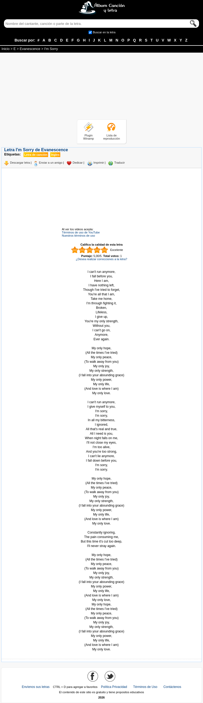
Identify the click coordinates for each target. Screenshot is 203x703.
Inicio (6, 49)
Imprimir (99, 162)
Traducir (119, 162)
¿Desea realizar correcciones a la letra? (101, 259)
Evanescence (30, 49)
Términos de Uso (145, 687)
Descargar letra (20, 162)
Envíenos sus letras (35, 687)
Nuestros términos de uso (78, 235)
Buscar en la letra (104, 32)
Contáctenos (172, 687)
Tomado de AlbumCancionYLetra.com (101, 550)
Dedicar (78, 162)
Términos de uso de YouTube (81, 232)
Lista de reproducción (111, 137)
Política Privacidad (114, 687)
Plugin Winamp (88, 137)
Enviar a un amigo (50, 162)
